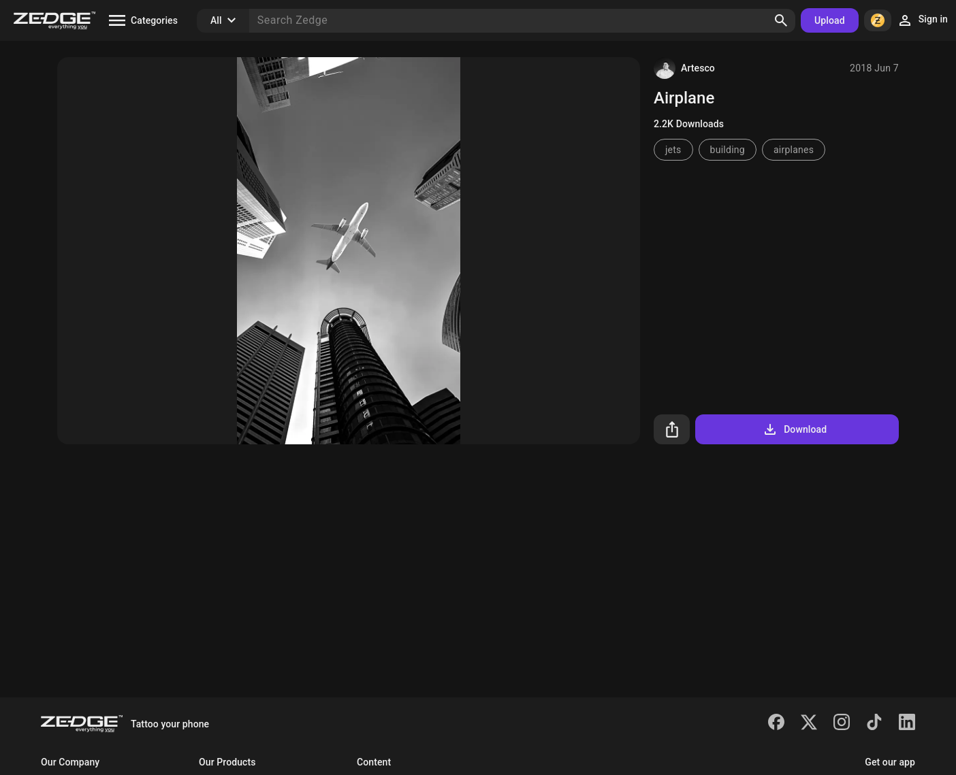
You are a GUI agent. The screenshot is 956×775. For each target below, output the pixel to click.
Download (794, 429)
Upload (829, 20)
